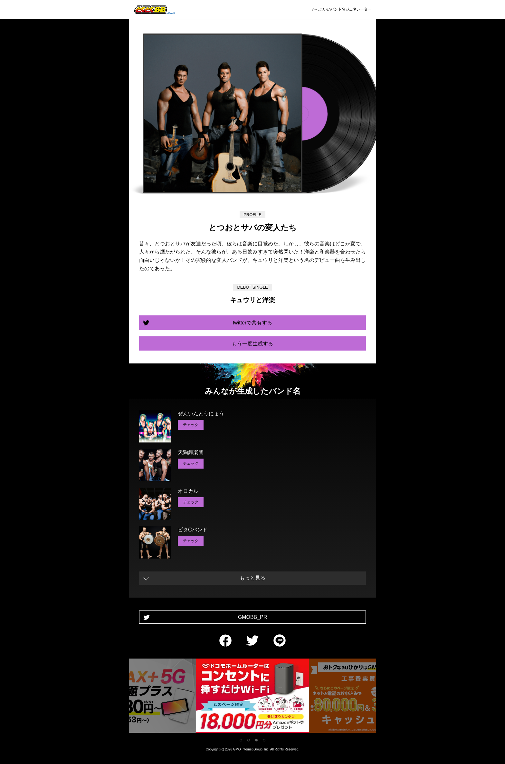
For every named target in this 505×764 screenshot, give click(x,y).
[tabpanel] (252, 697)
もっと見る (252, 577)
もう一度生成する (252, 343)
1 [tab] (241, 740)
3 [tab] (256, 740)
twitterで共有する (252, 322)
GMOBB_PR (252, 617)
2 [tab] (248, 740)
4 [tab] (264, 740)
